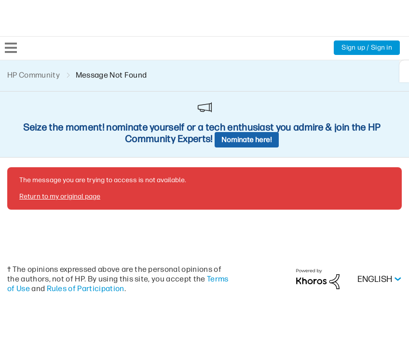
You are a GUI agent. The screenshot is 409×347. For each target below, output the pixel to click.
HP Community (34, 75)
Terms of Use (31, 221)
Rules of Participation (110, 221)
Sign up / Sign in (366, 48)
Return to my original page (58, 129)
